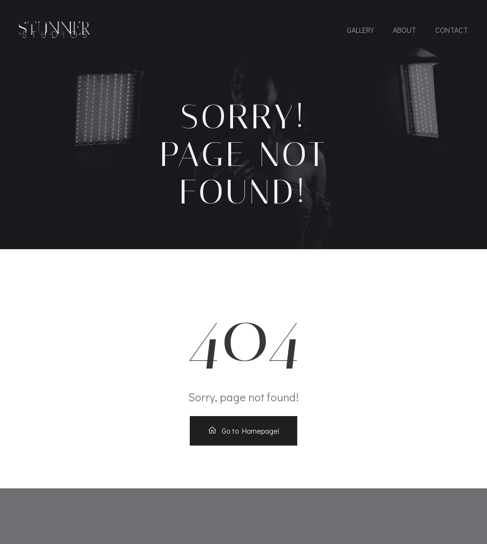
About (404, 30)
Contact (451, 30)
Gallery (360, 30)
